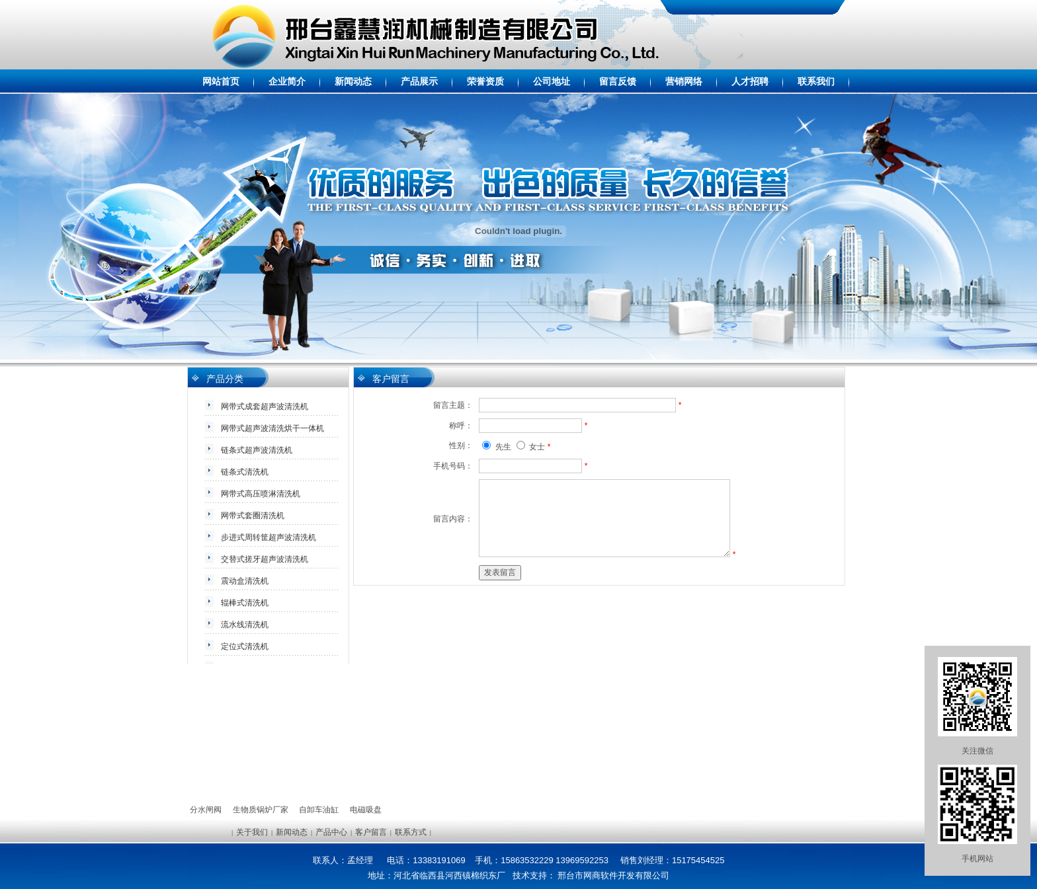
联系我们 (816, 81)
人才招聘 (749, 81)
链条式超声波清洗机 (256, 450)
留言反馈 (617, 81)
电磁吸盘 (366, 809)
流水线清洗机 (245, 624)
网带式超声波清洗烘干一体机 (272, 428)
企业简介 (287, 81)
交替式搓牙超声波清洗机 (264, 559)
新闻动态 (353, 81)
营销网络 (683, 81)
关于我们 (252, 832)
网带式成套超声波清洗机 (264, 406)
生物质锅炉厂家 (260, 809)
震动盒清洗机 (245, 581)
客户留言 (371, 832)
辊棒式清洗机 (245, 602)
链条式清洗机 (245, 472)
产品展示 (419, 81)
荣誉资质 (485, 81)
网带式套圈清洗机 (252, 515)
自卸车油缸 (319, 809)
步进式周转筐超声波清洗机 (268, 537)
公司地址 (551, 81)
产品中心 (331, 832)
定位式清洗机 (245, 646)
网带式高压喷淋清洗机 (260, 493)
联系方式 (411, 832)
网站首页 (220, 81)
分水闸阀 (206, 809)
